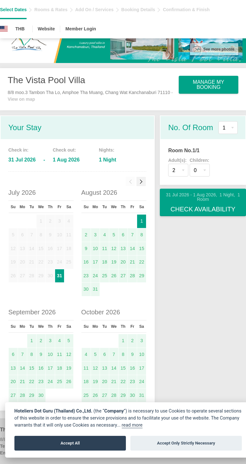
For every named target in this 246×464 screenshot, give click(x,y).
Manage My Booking (208, 84)
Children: (199, 160)
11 (104, 248)
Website (46, 28)
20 (123, 261)
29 (141, 275)
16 (86, 261)
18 (104, 261)
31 (59, 275)
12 (113, 248)
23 (86, 275)
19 (113, 261)
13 (123, 248)
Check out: (64, 150)
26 (113, 275)
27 (123, 275)
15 (141, 248)
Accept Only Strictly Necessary (186, 443)
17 (95, 261)
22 (141, 261)
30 (86, 289)
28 (132, 275)
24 (95, 275)
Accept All (70, 443)
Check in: (18, 150)
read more (132, 425)
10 (95, 248)
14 (132, 248)
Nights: (106, 150)
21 (132, 261)
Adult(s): (177, 160)
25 (104, 275)
